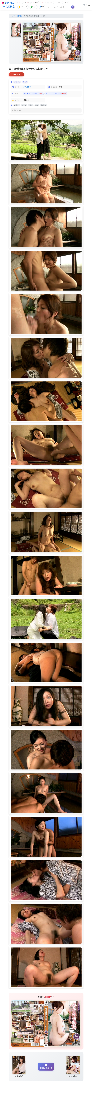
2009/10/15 (27, 91)
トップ (12, 19)
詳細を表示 (18, 115)
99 (27, 4)
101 (44, 4)
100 (60, 4)
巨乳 (68, 4)
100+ (35, 4)
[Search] (60, 8)
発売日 (34, 9)
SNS (43, 9)
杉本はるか (18, 86)
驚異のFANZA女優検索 (8, 6)
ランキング (23, 9)
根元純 (19, 19)
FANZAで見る (17, 78)
